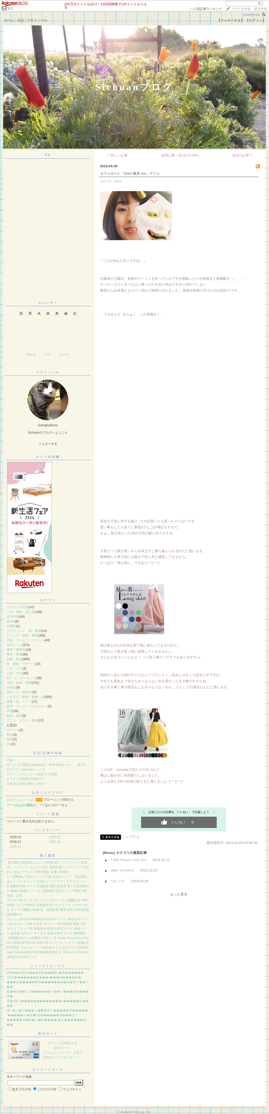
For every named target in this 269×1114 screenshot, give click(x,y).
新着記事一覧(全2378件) (180, 155)
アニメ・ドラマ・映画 (22, 720)
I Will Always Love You (128, 860)
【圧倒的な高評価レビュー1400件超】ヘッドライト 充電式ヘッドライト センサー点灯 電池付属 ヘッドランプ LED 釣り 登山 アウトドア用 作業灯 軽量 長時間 (48, 867)
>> (206, 9)
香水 (10, 734)
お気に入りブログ (48, 792)
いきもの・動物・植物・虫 (25, 697)
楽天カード (48, 1033)
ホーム (9, 20)
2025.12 (15, 846)
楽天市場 (260, 9)
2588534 (251, 15)
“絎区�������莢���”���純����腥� (44, 977)
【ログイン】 (255, 20)
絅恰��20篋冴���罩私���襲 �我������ (45, 973)
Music (11, 621)
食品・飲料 (14, 716)
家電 (10, 711)
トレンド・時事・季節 (22, 635)
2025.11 (54, 837)
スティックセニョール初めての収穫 (32, 774)
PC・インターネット (21, 678)
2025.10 (54, 842)
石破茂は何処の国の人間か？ (27, 783)
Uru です (118, 881)
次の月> (64, 354)
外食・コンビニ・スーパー (25, 640)
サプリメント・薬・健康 (24, 631)
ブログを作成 (240, 9)
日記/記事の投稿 (47, 753)
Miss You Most (122, 870)
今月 (48, 354)
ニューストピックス (48, 966)
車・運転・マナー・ (21, 664)
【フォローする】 (230, 20)
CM (9, 744)
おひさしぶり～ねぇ (21, 799)
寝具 (10, 739)
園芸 (10, 8)
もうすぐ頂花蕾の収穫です (25, 779)
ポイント (13, 730)
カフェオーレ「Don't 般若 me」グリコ (129, 173)
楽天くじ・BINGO (20, 692)
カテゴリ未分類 (18, 607)
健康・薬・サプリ (19, 701)
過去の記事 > (242, 155)
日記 (20, 20)
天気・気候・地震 (19, 683)
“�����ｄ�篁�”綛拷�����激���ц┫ (42, 1015)
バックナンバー (48, 830)
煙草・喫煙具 (16, 650)
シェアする (130, 837)
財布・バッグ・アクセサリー (27, 706)
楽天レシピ (14, 645)
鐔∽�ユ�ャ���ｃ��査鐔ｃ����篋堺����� (47, 1010)
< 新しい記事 (118, 155)
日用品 (11, 687)
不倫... (11, 760)
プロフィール (37, 20)
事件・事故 (14, 654)
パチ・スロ (14, 668)
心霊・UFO (15, 673)
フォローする (47, 444)
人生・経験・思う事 (21, 612)
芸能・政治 (14, 659)
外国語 (11, 626)
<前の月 (31, 354)
